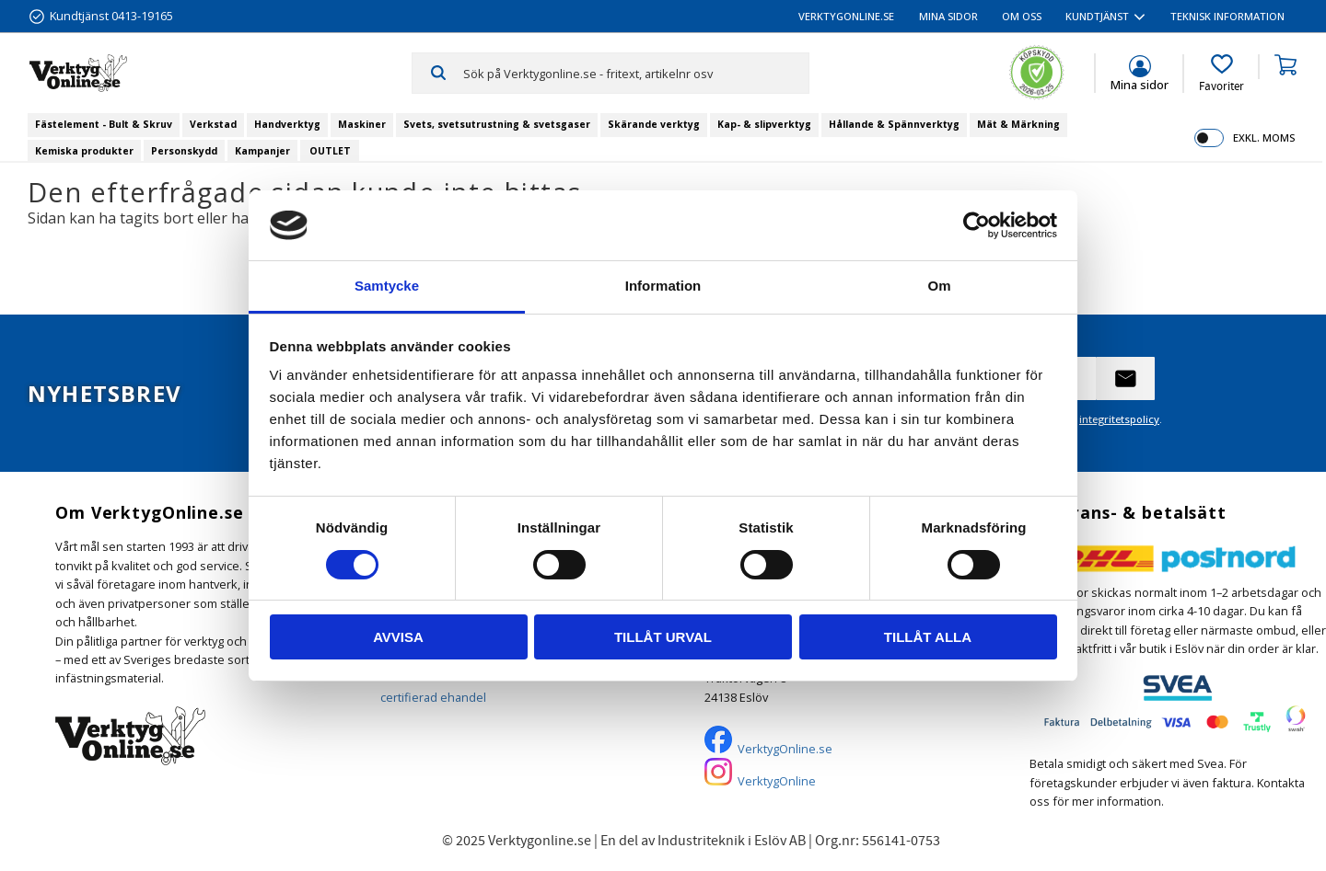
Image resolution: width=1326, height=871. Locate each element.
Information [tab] (663, 285)
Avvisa (398, 637)
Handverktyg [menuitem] (287, 124)
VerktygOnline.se (785, 748)
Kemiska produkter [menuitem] (84, 150)
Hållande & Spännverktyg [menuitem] (894, 124)
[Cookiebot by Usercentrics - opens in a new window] (976, 225)
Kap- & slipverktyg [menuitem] (764, 124)
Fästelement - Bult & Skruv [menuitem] (103, 124)
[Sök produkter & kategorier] (635, 72)
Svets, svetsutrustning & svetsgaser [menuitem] (496, 124)
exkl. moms (1264, 137)
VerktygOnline (777, 781)
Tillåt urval (663, 637)
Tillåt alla (927, 637)
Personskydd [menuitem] (184, 150)
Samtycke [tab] (387, 285)
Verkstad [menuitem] (213, 124)
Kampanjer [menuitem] (262, 150)
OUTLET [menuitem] (330, 150)
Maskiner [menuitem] (362, 124)
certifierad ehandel (433, 697)
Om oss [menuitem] (1021, 16)
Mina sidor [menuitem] (948, 16)
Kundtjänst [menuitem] (1097, 16)
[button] (1221, 73)
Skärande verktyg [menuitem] (654, 124)
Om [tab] (938, 285)
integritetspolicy (1119, 419)
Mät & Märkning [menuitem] (1018, 124)
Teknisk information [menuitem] (1227, 16)
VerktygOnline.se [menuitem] (846, 16)
